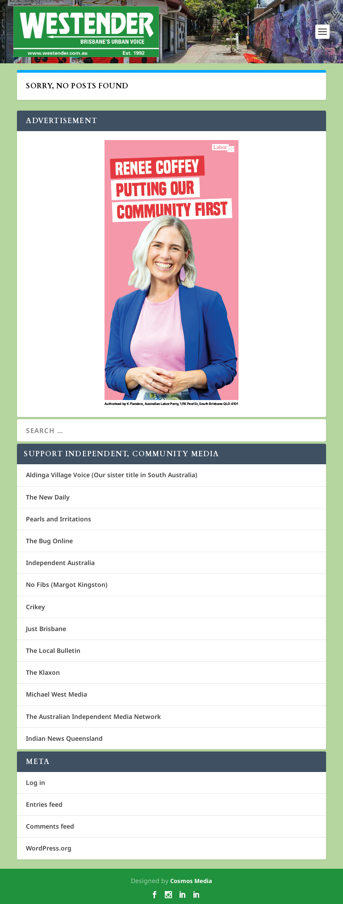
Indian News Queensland (64, 738)
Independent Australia (60, 562)
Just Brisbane (46, 628)
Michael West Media (56, 694)
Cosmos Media (191, 881)
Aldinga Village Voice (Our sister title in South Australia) (111, 475)
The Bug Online (49, 541)
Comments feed (50, 826)
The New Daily (48, 497)
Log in (35, 782)
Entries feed (44, 804)
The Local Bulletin (53, 650)
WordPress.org (48, 848)
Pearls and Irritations (58, 519)
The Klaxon (43, 672)
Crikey (35, 607)
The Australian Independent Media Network (93, 716)
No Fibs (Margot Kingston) (67, 584)
